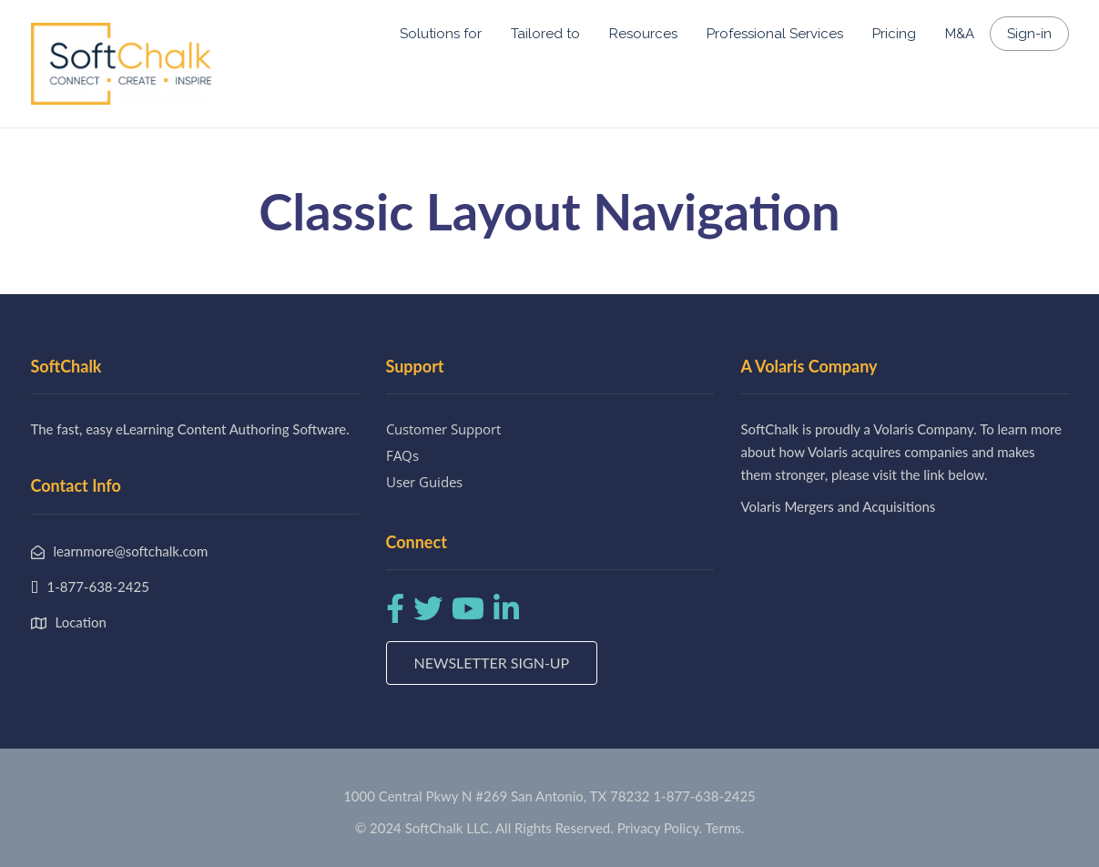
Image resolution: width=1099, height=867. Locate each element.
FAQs (402, 455)
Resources (643, 34)
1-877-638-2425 (704, 796)
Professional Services (775, 34)
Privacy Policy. (660, 828)
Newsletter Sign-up (492, 662)
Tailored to (545, 34)
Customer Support (443, 429)
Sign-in (1029, 34)
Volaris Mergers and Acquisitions (838, 506)
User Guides (424, 482)
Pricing (894, 34)
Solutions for (441, 34)
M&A (959, 34)
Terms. (725, 828)
